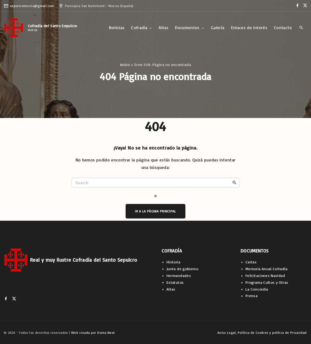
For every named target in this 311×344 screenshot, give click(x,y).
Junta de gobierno (182, 268)
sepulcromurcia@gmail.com (32, 6)
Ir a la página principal (155, 211)
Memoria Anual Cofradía (266, 268)
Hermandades (178, 275)
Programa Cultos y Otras (266, 282)
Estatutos (175, 282)
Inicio (125, 64)
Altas (170, 289)
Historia (173, 262)
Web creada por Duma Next (93, 332)
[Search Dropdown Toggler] (301, 28)
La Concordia (256, 289)
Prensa (251, 295)
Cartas (251, 262)
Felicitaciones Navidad (265, 275)
